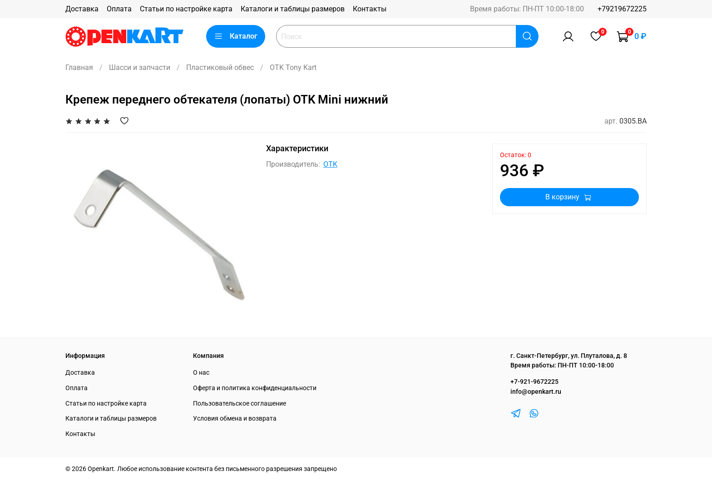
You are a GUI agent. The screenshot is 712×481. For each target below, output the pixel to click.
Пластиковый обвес (220, 67)
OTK (330, 164)
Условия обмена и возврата (235, 418)
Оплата (119, 9)
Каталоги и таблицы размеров (293, 9)
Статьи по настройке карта (186, 9)
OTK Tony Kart (293, 67)
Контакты (369, 9)
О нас (201, 373)
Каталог (235, 36)
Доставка (82, 9)
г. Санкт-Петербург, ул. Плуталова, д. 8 (568, 356)
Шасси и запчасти (139, 67)
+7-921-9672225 (534, 382)
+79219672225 (622, 9)
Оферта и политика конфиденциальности (254, 388)
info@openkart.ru (535, 392)
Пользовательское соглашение (239, 403)
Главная (79, 67)
